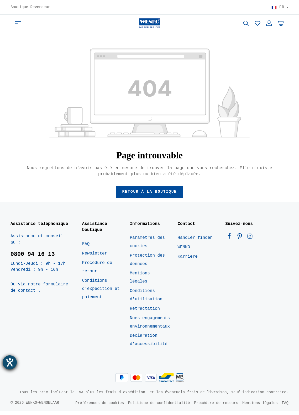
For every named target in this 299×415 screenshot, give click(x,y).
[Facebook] (230, 242)
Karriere (187, 261)
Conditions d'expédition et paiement (101, 293)
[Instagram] (250, 242)
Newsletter (94, 258)
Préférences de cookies (99, 407)
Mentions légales (140, 282)
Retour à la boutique (149, 195)
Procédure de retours (216, 407)
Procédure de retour (97, 271)
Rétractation (145, 313)
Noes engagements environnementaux (150, 326)
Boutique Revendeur (30, 7)
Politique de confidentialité (159, 407)
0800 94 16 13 (33, 258)
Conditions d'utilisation (146, 299)
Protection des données (147, 264)
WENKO (183, 251)
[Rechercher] (246, 25)
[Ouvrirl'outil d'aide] (10, 362)
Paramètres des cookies (147, 246)
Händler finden (194, 242)
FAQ (86, 248)
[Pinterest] (241, 242)
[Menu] (18, 25)
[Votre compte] (269, 25)
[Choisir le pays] (279, 7)
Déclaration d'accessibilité (148, 344)
